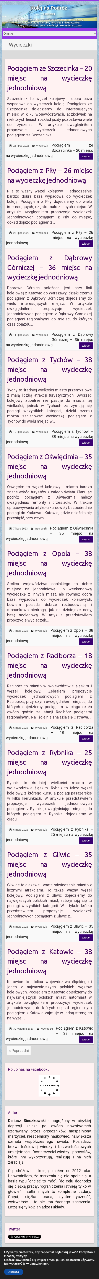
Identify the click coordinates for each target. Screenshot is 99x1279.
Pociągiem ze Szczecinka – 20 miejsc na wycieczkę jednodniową (49, 78)
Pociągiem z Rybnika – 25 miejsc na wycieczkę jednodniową (49, 762)
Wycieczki (42, 145)
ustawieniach (39, 1264)
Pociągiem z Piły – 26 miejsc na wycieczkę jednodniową (49, 175)
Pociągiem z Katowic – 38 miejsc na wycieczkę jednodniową (49, 961)
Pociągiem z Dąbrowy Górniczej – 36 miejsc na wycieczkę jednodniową (49, 267)
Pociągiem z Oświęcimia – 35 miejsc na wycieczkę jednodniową (49, 466)
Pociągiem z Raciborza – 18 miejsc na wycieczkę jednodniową (49, 665)
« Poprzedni (19, 1050)
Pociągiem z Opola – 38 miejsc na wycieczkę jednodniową (49, 563)
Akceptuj (13, 1272)
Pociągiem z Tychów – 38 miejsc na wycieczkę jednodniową (49, 369)
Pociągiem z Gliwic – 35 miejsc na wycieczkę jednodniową (49, 864)
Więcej (86, 156)
